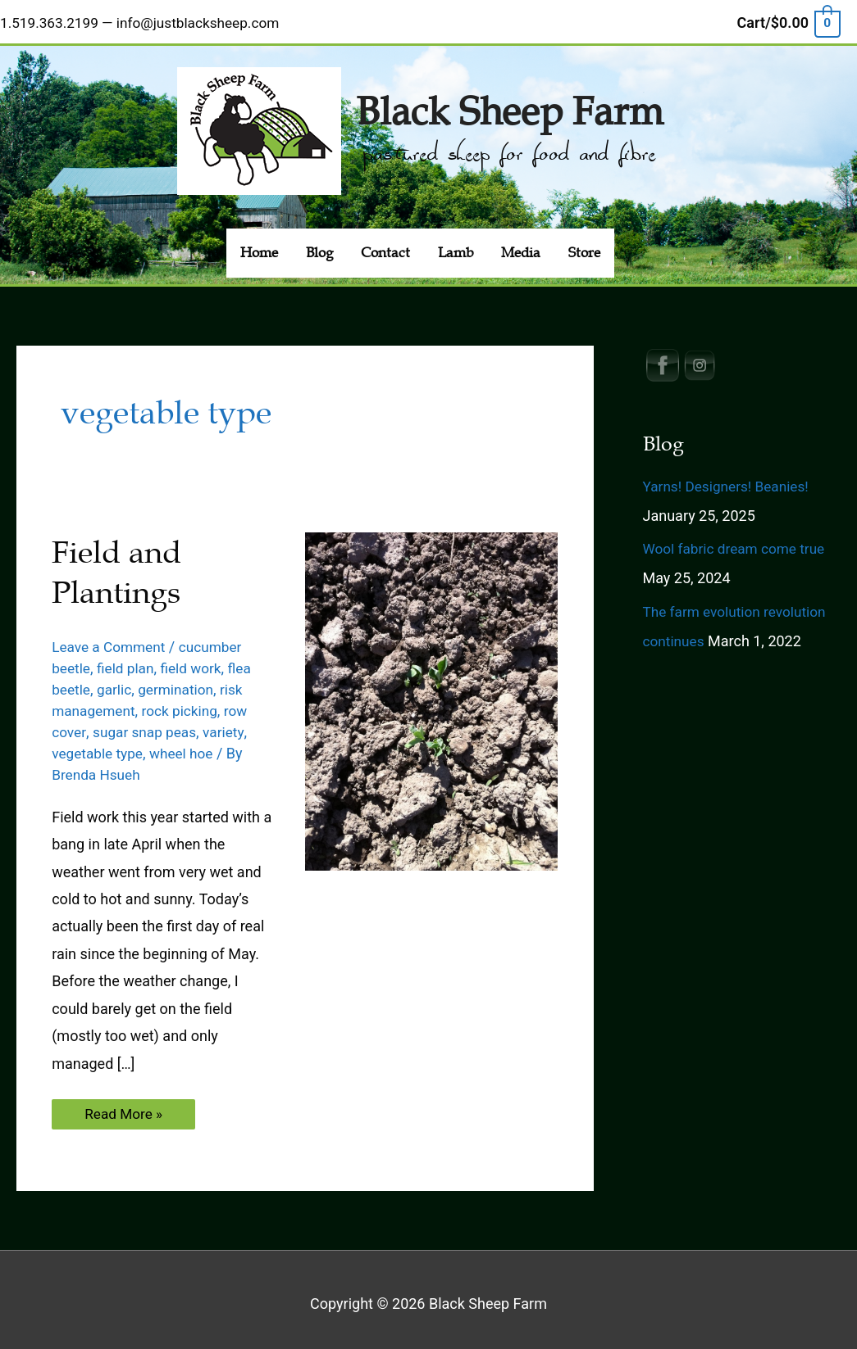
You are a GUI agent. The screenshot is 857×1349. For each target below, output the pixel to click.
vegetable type (99, 745)
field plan (128, 659)
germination (180, 681)
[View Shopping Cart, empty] (788, 19)
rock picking (185, 702)
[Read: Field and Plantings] (431, 692)
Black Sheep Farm (510, 101)
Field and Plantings (120, 564)
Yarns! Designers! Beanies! (730, 478)
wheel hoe (186, 745)
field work (197, 659)
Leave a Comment (111, 638)
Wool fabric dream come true (738, 541)
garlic (116, 681)
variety (229, 723)
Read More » (125, 1110)
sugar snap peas (147, 723)
